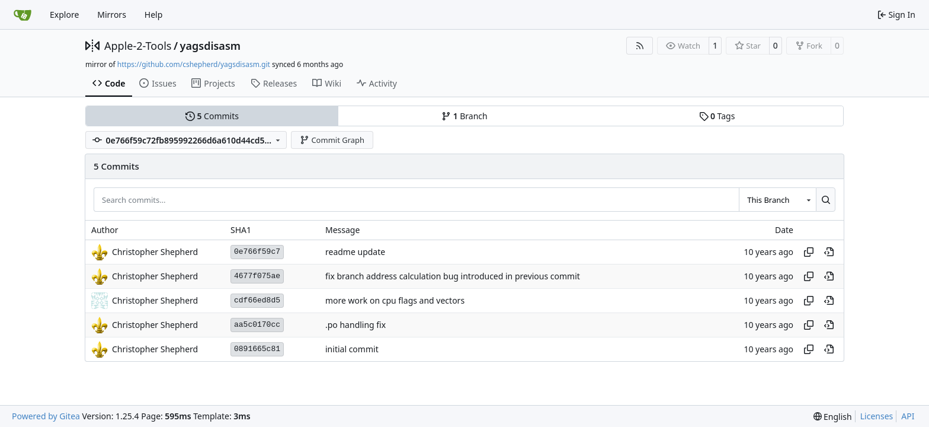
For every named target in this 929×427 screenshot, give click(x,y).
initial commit (352, 349)
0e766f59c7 (257, 251)
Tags (717, 116)
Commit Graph (332, 140)
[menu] (832, 416)
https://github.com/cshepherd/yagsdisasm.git (193, 64)
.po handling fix (355, 324)
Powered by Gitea (46, 416)
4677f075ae (257, 276)
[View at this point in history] (829, 252)
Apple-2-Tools (137, 46)
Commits (212, 116)
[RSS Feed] (639, 46)
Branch (464, 116)
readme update (355, 251)
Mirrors (111, 14)
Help (154, 14)
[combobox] (777, 199)
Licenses (876, 416)
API (907, 416)
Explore (64, 14)
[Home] (22, 15)
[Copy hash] (809, 252)
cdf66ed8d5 (257, 300)
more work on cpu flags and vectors (394, 300)
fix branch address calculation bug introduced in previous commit (452, 276)
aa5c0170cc (257, 324)
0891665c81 (257, 349)
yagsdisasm (210, 46)
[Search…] (825, 199)
